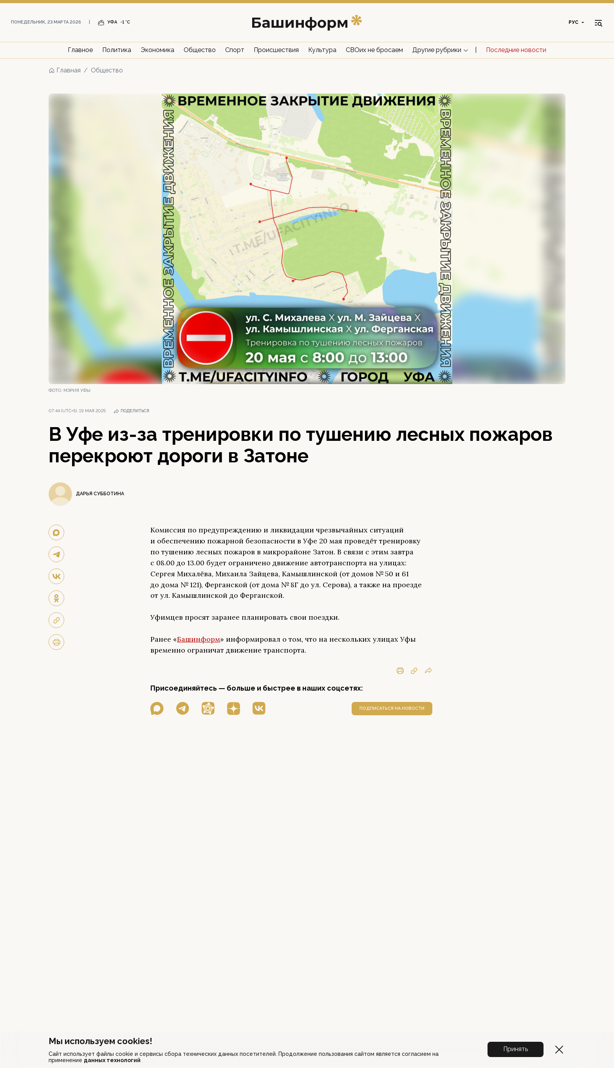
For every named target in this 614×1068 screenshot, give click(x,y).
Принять (515, 1049)
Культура (322, 50)
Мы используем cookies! (100, 1041)
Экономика (157, 50)
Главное (80, 50)
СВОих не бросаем (374, 50)
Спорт (234, 50)
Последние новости (516, 50)
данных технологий (112, 1060)
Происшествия (276, 50)
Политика (116, 50)
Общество (200, 50)
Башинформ (198, 639)
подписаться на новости (391, 708)
